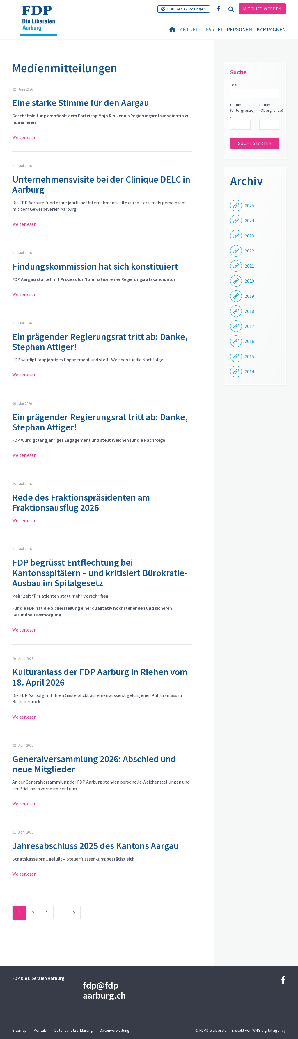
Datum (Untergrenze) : (240, 110)
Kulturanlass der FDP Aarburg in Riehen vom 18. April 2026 (99, 677)
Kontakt (40, 1030)
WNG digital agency (269, 1030)
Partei (213, 29)
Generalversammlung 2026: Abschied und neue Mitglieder (94, 764)
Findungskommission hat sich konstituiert (95, 266)
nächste (73, 914)
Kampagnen (271, 29)
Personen (239, 29)
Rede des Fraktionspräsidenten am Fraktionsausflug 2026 (81, 502)
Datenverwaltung (115, 1030)
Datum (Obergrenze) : (269, 110)
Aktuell (190, 29)
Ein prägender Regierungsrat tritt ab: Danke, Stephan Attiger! (100, 342)
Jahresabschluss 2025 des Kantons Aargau (95, 846)
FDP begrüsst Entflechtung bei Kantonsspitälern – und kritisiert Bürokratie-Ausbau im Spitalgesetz (99, 573)
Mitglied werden (262, 9)
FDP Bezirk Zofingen (186, 9)
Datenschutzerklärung (73, 1030)
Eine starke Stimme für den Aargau (80, 103)
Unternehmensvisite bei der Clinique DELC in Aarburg (101, 184)
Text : (234, 84)
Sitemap (19, 1030)
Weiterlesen (24, 137)
